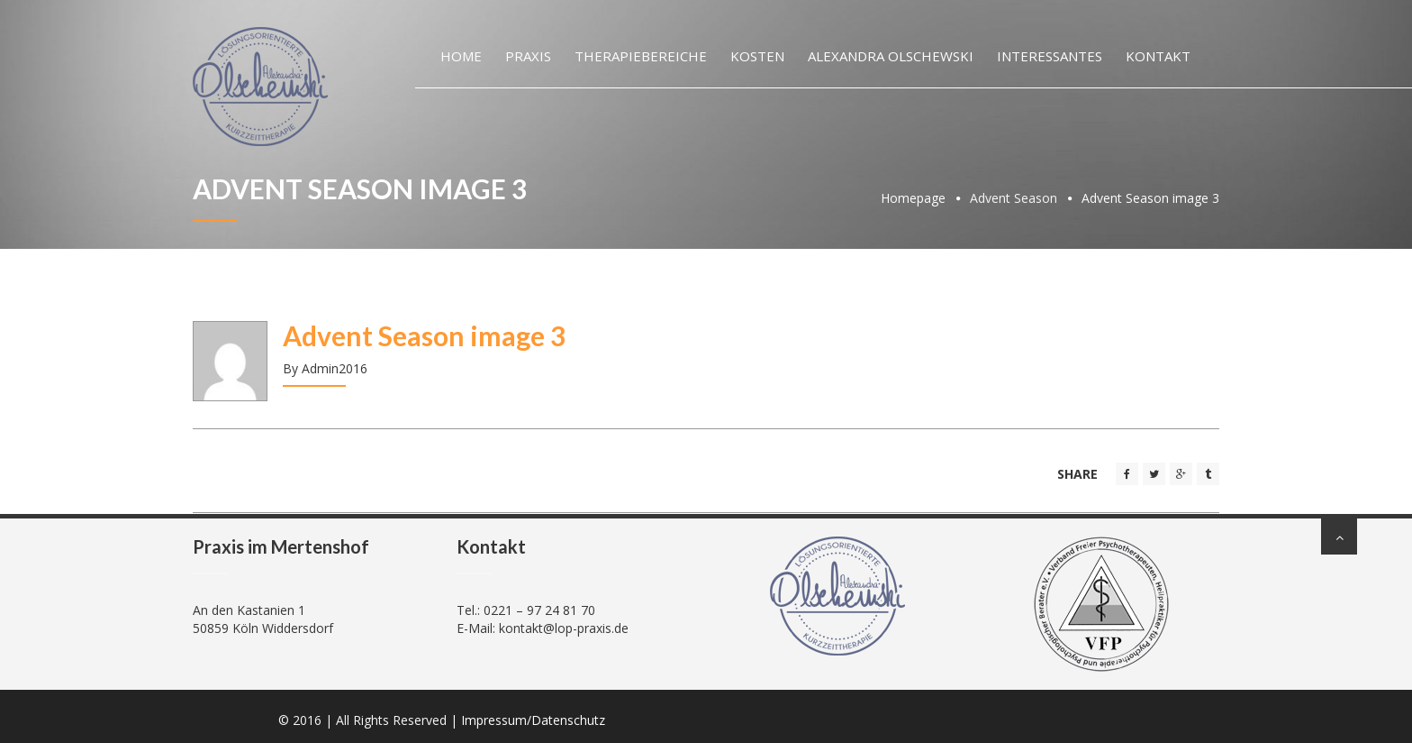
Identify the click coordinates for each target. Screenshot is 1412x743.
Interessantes (1049, 56)
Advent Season (1013, 197)
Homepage (913, 197)
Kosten (757, 56)
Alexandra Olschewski (890, 56)
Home (461, 56)
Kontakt (1158, 56)
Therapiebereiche (641, 56)
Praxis (528, 56)
